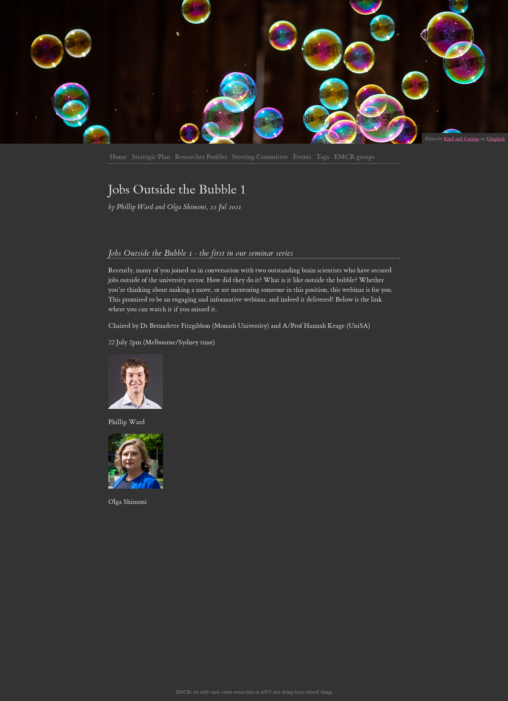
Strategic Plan (151, 157)
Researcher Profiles (201, 157)
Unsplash (496, 139)
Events (302, 157)
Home (118, 157)
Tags (322, 157)
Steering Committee (260, 157)
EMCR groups (354, 157)
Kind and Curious (461, 139)
